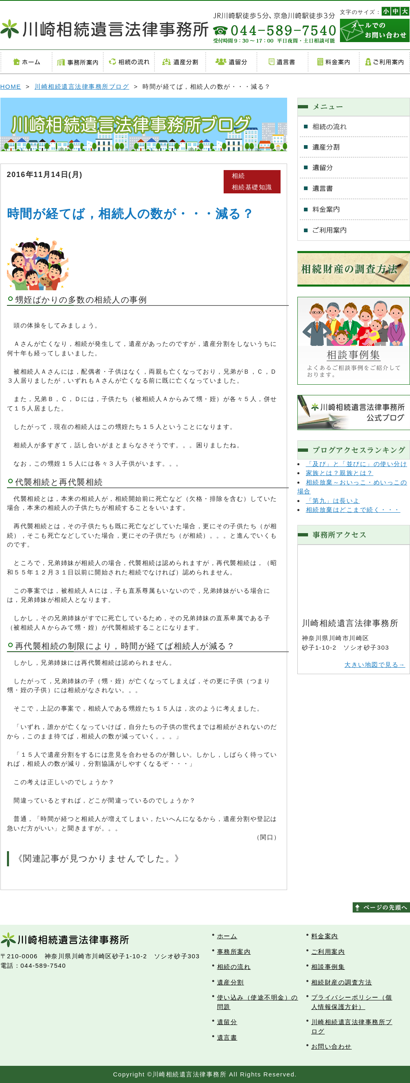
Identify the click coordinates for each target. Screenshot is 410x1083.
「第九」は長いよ (333, 500)
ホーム (26, 61)
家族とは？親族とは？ (340, 472)
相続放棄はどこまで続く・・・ (353, 509)
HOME (10, 86)
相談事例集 (328, 966)
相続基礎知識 (252, 187)
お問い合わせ (331, 1046)
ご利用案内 (384, 61)
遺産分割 (179, 61)
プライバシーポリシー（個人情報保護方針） (351, 1002)
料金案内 (333, 61)
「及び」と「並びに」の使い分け (357, 463)
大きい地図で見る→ (374, 664)
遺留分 (230, 61)
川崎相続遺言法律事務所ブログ (81, 86)
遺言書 (282, 61)
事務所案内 (77, 61)
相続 (238, 175)
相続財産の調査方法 (341, 982)
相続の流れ (128, 61)
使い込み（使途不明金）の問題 (257, 1002)
